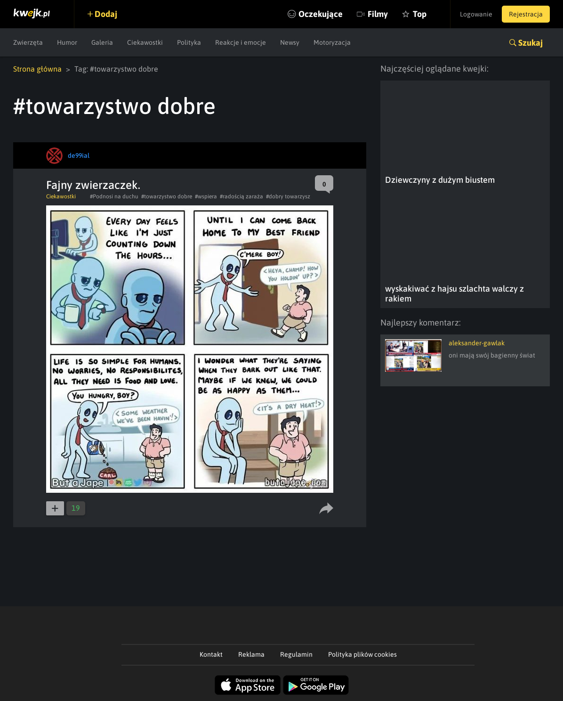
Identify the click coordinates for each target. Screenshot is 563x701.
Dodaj (106, 14)
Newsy (289, 42)
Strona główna (37, 69)
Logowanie (476, 14)
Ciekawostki (145, 42)
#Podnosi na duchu (114, 196)
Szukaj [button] (530, 43)
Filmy (378, 14)
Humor (67, 42)
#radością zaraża (241, 196)
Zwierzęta (28, 42)
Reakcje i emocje (240, 42)
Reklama (251, 654)
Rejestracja (526, 14)
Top (419, 14)
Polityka (189, 42)
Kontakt (211, 654)
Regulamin (296, 654)
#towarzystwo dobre (166, 196)
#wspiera (206, 196)
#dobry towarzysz (288, 196)
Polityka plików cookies (362, 654)
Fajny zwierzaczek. (93, 185)
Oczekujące (320, 14)
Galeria (102, 42)
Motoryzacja (332, 42)
